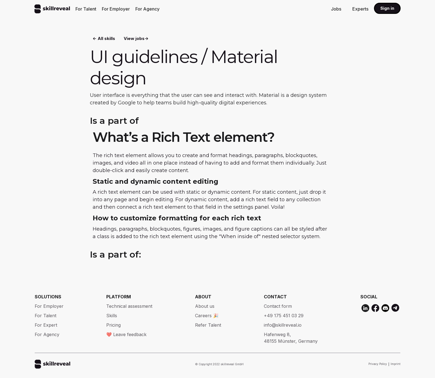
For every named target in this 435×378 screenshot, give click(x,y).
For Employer (116, 9)
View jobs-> (136, 39)
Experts (360, 9)
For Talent (85, 9)
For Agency (147, 9)
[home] (52, 8)
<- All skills (104, 39)
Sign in (387, 8)
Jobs (336, 9)
